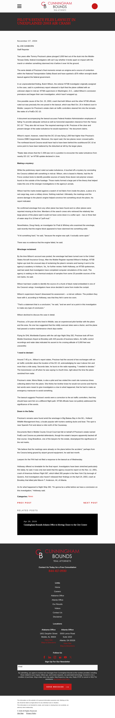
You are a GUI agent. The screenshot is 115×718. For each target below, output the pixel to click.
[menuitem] (20, 713)
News (30, 496)
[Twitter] (70, 657)
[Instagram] (55, 657)
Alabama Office (57, 596)
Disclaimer (57, 617)
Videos (57, 608)
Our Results (57, 604)
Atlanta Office (57, 600)
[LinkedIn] (49, 657)
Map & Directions (48, 642)
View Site (49, 640)
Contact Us (57, 613)
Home (57, 587)
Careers (57, 591)
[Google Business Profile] (60, 657)
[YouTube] (65, 657)
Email (20, 666)
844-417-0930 (57, 571)
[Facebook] (44, 657)
